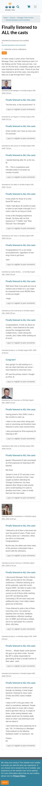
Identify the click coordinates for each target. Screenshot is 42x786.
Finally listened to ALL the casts (20, 100)
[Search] (18, 7)
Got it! (4, 782)
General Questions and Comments (18, 20)
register (17, 109)
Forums (12, 18)
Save (4, 53)
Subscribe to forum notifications (15, 49)
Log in (9, 109)
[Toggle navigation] (35, 6)
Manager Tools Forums (25, 18)
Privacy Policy (19, 776)
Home (5, 18)
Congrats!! (11, 360)
